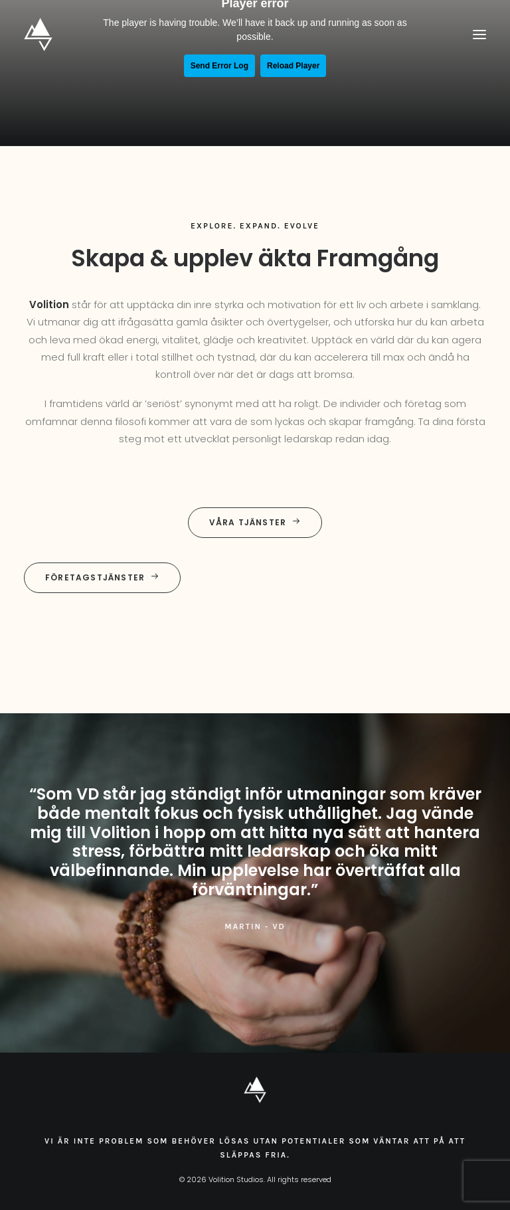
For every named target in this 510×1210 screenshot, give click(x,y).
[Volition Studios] (38, 34)
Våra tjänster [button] (255, 522)
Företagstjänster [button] (102, 577)
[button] (479, 34)
